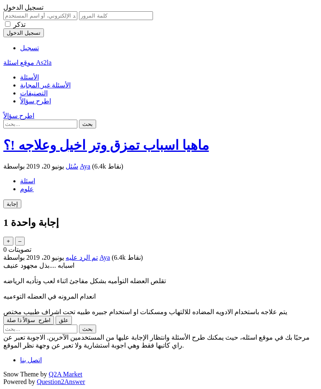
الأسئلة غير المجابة (45, 85)
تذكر (19, 24)
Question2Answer (61, 381)
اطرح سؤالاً (35, 101)
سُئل (72, 166)
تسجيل (29, 47)
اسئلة (27, 180)
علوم (27, 188)
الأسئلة (29, 77)
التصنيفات (34, 93)
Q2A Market (65, 374)
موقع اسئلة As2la (27, 62)
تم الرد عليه (82, 257)
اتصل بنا (31, 359)
